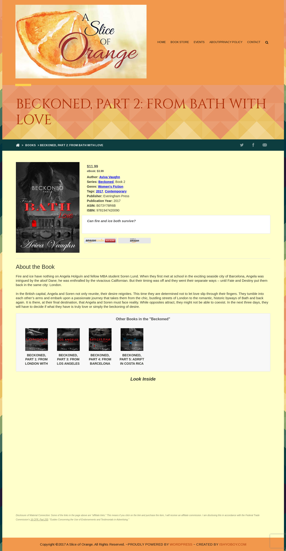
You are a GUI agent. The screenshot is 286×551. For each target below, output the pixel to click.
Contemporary (116, 191)
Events (199, 42)
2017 (99, 191)
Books (30, 145)
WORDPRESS (181, 544)
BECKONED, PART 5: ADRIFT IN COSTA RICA (131, 359)
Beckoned (106, 182)
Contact (253, 42)
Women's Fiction (110, 186)
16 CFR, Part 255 (39, 519)
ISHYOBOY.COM (232, 544)
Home (161, 42)
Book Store (179, 42)
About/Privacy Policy (225, 42)
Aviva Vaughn (109, 177)
